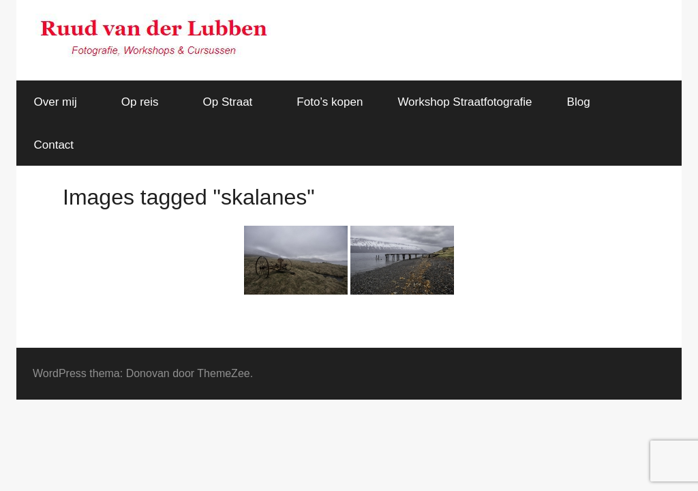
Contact (54, 144)
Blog (578, 101)
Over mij (63, 101)
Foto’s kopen (330, 101)
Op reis (147, 101)
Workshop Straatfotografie (464, 101)
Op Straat (235, 101)
